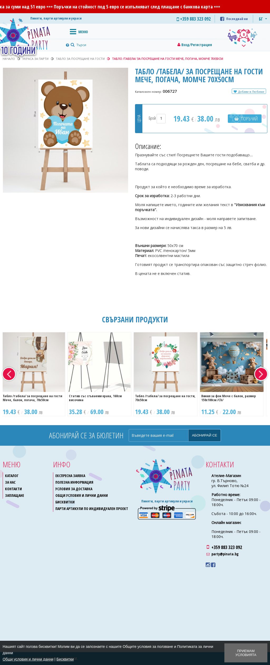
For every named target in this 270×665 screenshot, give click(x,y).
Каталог (11, 475)
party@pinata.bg (225, 553)
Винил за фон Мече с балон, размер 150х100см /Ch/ (231, 398)
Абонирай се (204, 435)
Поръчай (249, 118)
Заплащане (14, 495)
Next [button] (261, 374)
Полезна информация (74, 482)
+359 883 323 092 (226, 547)
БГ (261, 19)
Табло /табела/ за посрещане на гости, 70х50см (168, 398)
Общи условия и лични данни (81, 495)
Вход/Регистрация (196, 44)
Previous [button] (9, 374)
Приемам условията (245, 653)
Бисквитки (65, 501)
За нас (10, 482)
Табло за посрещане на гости (80, 59)
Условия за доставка (73, 488)
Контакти (13, 488)
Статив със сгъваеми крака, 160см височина (97, 398)
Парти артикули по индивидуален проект (91, 508)
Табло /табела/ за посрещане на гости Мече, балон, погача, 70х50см (35, 398)
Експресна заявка (70, 475)
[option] (36, 374)
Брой (157, 118)
